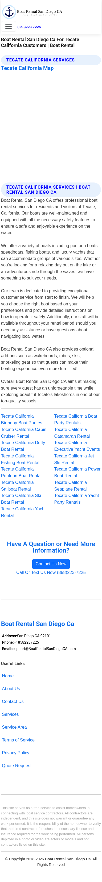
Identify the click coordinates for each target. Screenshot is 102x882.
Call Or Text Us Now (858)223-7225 (51, 572)
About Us (11, 688)
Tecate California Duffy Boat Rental (23, 446)
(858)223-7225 (29, 27)
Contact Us (13, 701)
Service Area (14, 727)
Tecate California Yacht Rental (23, 512)
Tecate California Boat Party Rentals (75, 419)
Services (10, 714)
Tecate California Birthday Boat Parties (21, 419)
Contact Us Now (51, 564)
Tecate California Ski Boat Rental (21, 498)
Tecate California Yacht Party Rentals (76, 498)
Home (8, 675)
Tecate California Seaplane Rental (70, 485)
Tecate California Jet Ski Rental (74, 459)
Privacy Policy (15, 752)
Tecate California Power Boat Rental (77, 472)
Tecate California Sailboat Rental (17, 485)
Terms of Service (18, 739)
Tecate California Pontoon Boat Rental (21, 472)
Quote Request (16, 765)
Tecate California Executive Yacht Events (77, 446)
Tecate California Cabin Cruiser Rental (23, 432)
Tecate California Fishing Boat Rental (20, 459)
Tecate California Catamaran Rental (72, 432)
